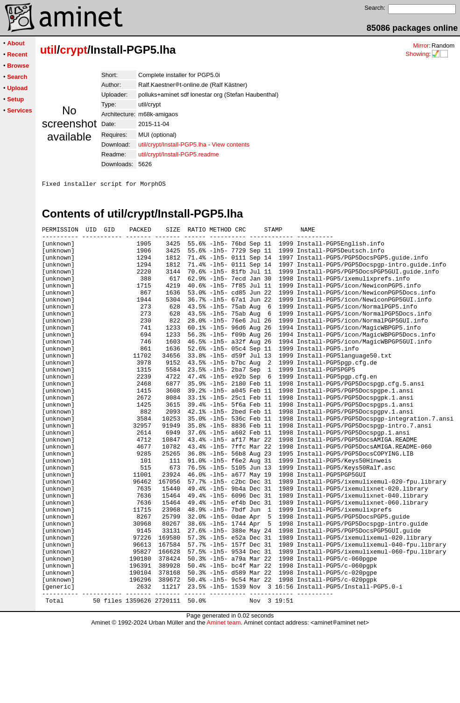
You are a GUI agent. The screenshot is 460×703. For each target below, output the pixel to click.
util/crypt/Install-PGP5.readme (178, 154)
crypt (73, 49)
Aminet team (223, 699)
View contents (231, 144)
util (48, 49)
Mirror (421, 45)
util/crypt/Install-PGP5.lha (172, 144)
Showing (417, 53)
